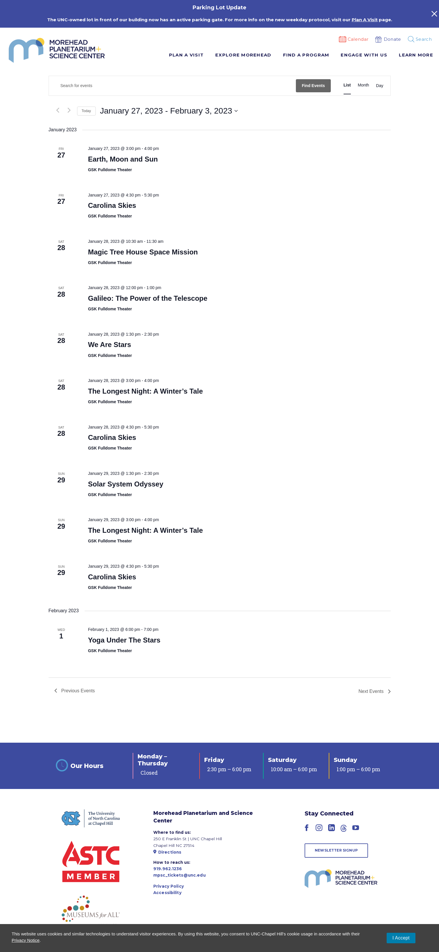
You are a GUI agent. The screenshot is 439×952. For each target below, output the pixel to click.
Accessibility (167, 892)
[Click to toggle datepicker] (169, 111)
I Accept (401, 937)
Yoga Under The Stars (124, 640)
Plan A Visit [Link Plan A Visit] (365, 19)
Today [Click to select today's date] (86, 111)
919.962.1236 (167, 868)
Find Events (313, 85)
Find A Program (306, 55)
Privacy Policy (168, 886)
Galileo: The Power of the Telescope (147, 298)
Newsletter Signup (336, 850)
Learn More (416, 55)
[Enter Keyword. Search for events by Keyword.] (172, 86)
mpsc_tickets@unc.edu (179, 875)
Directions (167, 852)
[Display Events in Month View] (363, 85)
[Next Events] (69, 110)
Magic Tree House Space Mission (143, 252)
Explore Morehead (243, 55)
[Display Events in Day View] (379, 86)
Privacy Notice (26, 940)
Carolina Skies (112, 205)
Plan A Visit (186, 55)
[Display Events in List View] (347, 85)
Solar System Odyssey (125, 484)
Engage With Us (364, 55)
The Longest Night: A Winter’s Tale (145, 391)
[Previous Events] (57, 110)
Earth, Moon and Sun (123, 159)
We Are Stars (109, 344)
